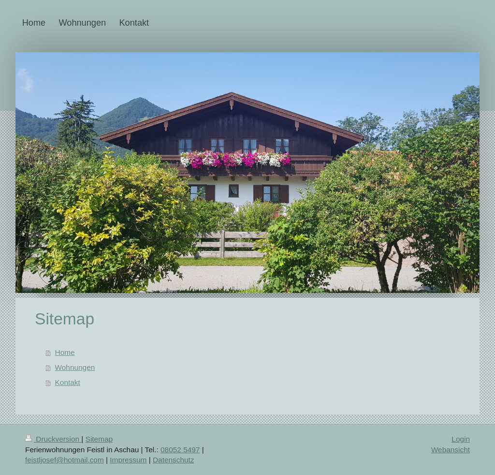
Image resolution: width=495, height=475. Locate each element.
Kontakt (67, 382)
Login (460, 439)
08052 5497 (180, 449)
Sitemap (99, 439)
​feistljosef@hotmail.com (64, 460)
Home (65, 352)
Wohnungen (75, 367)
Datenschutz (173, 460)
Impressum (128, 460)
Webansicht (450, 449)
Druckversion (53, 439)
